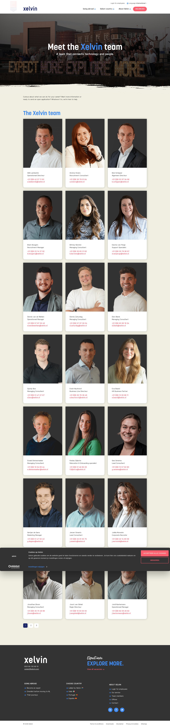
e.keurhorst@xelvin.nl (78, 397)
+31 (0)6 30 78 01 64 (78, 179)
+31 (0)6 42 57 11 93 (35, 179)
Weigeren (151, 716)
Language (137, 3)
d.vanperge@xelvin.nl (120, 254)
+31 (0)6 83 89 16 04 (120, 323)
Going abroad (88, 9)
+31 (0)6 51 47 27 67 (35, 395)
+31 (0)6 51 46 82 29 (78, 467)
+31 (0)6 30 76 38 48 (78, 395)
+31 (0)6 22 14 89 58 (120, 539)
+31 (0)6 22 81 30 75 (78, 539)
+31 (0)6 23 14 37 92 (35, 251)
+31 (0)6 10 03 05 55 (78, 611)
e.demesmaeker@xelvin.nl (37, 469)
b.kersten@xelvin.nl (78, 254)
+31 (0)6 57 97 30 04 (78, 323)
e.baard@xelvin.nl (119, 397)
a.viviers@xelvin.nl (77, 182)
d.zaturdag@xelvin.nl (78, 326)
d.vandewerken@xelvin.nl (37, 326)
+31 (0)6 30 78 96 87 (120, 251)
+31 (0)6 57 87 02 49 (36, 323)
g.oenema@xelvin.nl (120, 469)
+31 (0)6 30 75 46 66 (36, 611)
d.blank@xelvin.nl (119, 326)
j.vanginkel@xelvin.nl (78, 613)
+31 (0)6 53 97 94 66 (120, 179)
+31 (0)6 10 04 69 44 (35, 467)
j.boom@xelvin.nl (34, 613)
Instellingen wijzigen (36, 723)
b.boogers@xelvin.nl (35, 254)
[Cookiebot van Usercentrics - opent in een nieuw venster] (14, 722)
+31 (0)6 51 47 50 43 (35, 539)
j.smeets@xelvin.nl (77, 541)
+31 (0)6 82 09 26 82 (120, 611)
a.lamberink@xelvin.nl (36, 182)
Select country (106, 9)
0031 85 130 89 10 (31, 666)
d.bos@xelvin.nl (33, 397)
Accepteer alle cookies (152, 709)
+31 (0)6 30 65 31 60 (78, 251)
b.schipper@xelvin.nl (120, 182)
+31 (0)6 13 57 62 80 (120, 467)
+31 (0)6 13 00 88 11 (120, 395)
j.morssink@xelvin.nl (120, 541)
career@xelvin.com (31, 669)
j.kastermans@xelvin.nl (121, 613)
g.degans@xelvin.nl (35, 541)
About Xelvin (124, 9)
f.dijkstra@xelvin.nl (77, 469)
